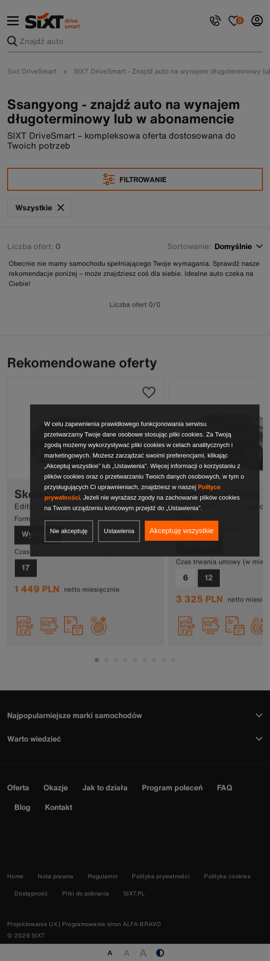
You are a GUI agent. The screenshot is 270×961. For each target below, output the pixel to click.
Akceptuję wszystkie (182, 530)
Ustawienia (119, 531)
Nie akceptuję (69, 531)
